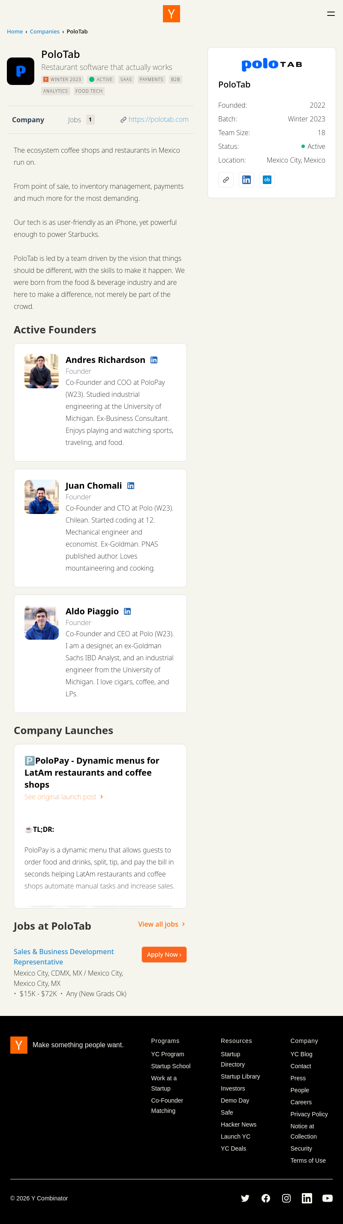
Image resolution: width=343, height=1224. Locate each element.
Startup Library (240, 1076)
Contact (301, 1066)
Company (28, 119)
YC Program (167, 1054)
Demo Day (235, 1100)
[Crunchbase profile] (267, 179)
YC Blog (302, 1054)
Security (302, 1148)
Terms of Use (308, 1160)
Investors (233, 1088)
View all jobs (162, 924)
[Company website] (226, 179)
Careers (301, 1102)
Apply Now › (164, 954)
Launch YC (235, 1136)
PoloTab (234, 84)
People (300, 1090)
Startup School (171, 1066)
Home (15, 31)
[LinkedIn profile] (154, 360)
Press (298, 1078)
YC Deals (233, 1148)
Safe (227, 1112)
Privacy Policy (309, 1114)
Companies (45, 31)
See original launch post (64, 796)
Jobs (74, 119)
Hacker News (238, 1124)
